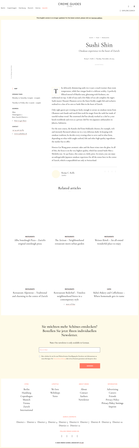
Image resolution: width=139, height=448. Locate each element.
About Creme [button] (84, 384)
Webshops (55, 392)
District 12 (75, 425)
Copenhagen (15, 11)
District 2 (31, 422)
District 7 (84, 422)
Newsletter (84, 399)
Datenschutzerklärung (59, 359)
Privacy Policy (112, 399)
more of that (70, 304)
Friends (112, 396)
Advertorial (99, 64)
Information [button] (112, 384)
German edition (96, 18)
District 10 (118, 422)
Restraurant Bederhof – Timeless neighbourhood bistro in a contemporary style (69, 296)
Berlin (6, 11)
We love (55, 389)
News (55, 396)
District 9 (106, 422)
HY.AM (81, 443)
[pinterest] (72, 437)
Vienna (41, 11)
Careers (112, 392)
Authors (84, 396)
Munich (33, 11)
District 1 (21, 422)
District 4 (52, 422)
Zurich (48, 11)
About (84, 389)
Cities (6, 6)
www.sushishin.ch (20, 134)
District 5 (63, 422)
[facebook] (62, 437)
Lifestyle (55, 384)
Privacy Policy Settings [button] (112, 403)
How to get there (20, 121)
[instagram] (67, 437)
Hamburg (25, 11)
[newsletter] (77, 437)
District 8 (95, 422)
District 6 (74, 422)
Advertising (112, 389)
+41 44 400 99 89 (18, 130)
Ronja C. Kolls (89, 59)
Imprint (112, 406)
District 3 (42, 422)
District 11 (64, 425)
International (26, 410)
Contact (84, 392)
